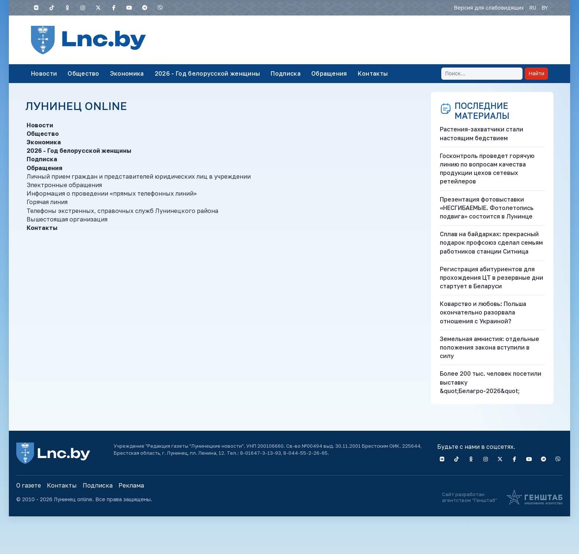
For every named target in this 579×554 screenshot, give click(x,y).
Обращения (329, 73)
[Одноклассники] (67, 8)
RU (532, 7)
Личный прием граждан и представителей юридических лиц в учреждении (139, 176)
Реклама (131, 485)
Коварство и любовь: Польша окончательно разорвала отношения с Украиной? (483, 312)
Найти (536, 73)
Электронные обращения (64, 185)
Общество (83, 73)
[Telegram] (145, 8)
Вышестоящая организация (67, 219)
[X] (98, 8)
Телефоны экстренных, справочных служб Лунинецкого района (122, 210)
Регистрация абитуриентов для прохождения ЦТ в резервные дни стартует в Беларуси (491, 277)
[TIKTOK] (52, 8)
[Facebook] (114, 8)
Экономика (127, 73)
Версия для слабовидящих (489, 7)
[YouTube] (129, 8)
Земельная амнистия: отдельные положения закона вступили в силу (489, 347)
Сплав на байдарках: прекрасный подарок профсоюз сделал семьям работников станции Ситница (491, 242)
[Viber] (160, 8)
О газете (28, 485)
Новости (44, 73)
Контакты (373, 73)
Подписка (286, 73)
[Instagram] (83, 8)
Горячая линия (47, 202)
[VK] (36, 8)
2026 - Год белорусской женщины (207, 73)
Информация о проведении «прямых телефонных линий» (112, 193)
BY (544, 7)
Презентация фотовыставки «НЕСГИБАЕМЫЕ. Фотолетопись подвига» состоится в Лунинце (487, 208)
